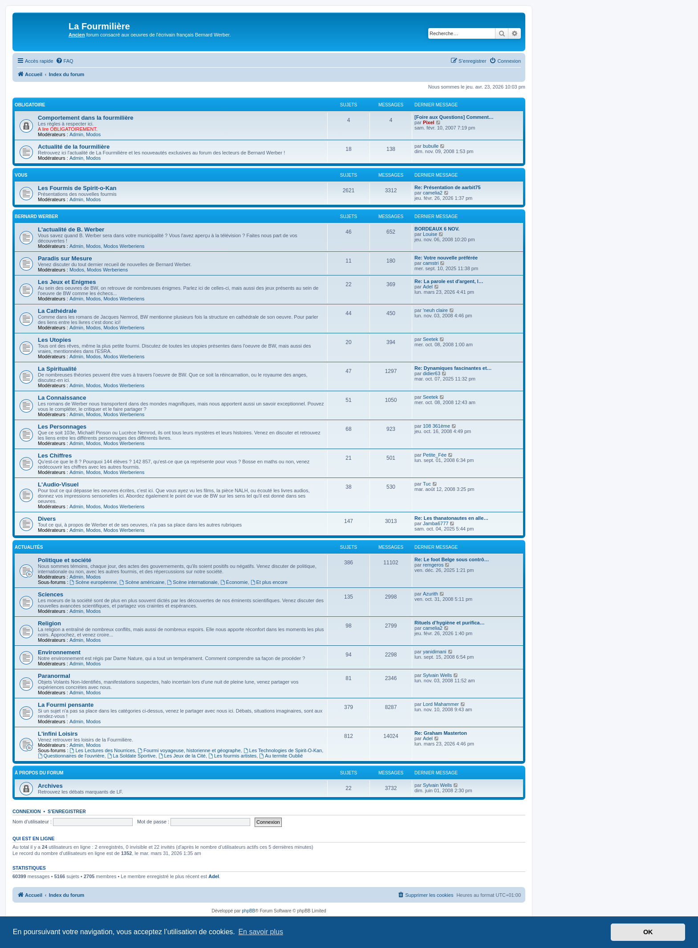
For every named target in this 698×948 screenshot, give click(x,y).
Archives (50, 785)
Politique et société (64, 560)
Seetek (430, 339)
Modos (93, 134)
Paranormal (54, 676)
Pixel (428, 122)
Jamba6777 (436, 523)
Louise (430, 234)
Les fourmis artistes (232, 755)
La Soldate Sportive (131, 755)
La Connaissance (62, 397)
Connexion (26, 811)
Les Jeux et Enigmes (67, 282)
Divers (47, 518)
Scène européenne (93, 582)
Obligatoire (30, 104)
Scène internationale (192, 582)
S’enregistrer (67, 811)
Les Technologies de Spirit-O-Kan (282, 750)
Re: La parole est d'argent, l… (448, 281)
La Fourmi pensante (65, 704)
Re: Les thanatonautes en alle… (451, 518)
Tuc (427, 483)
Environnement (59, 652)
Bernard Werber (36, 216)
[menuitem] (64, 61)
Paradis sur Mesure (65, 258)
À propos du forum (39, 772)
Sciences (50, 594)
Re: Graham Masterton (440, 733)
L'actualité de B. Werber (71, 229)
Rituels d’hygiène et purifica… (449, 622)
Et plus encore (269, 582)
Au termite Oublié (281, 755)
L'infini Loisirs (58, 733)
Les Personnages (62, 426)
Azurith (430, 593)
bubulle (430, 146)
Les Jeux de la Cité (182, 755)
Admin (76, 134)
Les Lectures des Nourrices (102, 750)
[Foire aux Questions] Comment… (454, 117)
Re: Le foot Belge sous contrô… (451, 559)
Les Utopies (54, 339)
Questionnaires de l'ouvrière (71, 755)
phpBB (248, 910)
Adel (428, 286)
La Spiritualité (57, 368)
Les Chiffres (55, 455)
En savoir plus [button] (260, 932)
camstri (430, 263)
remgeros (433, 564)
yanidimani (434, 651)
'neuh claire (435, 310)
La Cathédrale (57, 311)
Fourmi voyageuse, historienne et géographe (189, 750)
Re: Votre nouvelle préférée (446, 257)
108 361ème (436, 426)
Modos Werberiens (123, 246)
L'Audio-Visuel (58, 484)
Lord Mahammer (441, 704)
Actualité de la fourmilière (74, 146)
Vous (21, 175)
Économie (234, 582)
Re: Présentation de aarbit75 (447, 187)
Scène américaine (141, 582)
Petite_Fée (434, 455)
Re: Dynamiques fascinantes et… (453, 368)
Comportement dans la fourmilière (86, 117)
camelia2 (432, 192)
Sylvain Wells (437, 675)
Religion (49, 623)
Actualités (29, 547)
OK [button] (648, 932)
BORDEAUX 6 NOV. (436, 228)
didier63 (431, 373)
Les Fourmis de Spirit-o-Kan (77, 188)
